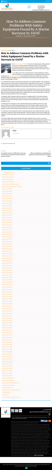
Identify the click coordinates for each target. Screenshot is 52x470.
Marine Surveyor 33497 (7, 368)
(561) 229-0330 (41, 6)
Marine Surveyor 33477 (7, 339)
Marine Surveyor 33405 (7, 200)
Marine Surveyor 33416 (7, 227)
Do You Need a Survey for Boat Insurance (11, 184)
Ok (26, 468)
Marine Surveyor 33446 (7, 287)
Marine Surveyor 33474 (7, 334)
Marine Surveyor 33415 (7, 224)
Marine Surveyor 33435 (7, 270)
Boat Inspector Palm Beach (8, 174)
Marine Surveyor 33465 (7, 315)
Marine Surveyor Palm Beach (8, 380)
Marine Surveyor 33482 (7, 349)
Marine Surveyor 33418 (7, 232)
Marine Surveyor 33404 (7, 198)
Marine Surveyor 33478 (29, 36)
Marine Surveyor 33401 (7, 191)
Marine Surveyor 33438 (7, 277)
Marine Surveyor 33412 (7, 217)
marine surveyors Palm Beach (8, 385)
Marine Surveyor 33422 (7, 241)
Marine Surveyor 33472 (7, 330)
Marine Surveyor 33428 (7, 253)
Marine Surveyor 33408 (7, 208)
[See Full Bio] (19, 133)
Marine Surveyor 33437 (7, 275)
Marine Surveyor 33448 (7, 291)
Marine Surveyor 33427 (7, 251)
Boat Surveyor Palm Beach (8, 176)
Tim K (12, 50)
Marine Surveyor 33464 (7, 313)
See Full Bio (16, 133)
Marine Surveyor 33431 (7, 260)
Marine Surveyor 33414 (7, 222)
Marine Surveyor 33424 (7, 244)
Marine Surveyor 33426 (7, 248)
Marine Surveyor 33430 (7, 258)
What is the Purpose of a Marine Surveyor (11, 397)
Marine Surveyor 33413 (7, 220)
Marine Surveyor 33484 (7, 354)
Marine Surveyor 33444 (7, 282)
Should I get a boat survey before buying (10, 389)
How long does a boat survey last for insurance (12, 186)
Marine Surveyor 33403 (7, 196)
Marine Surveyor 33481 (7, 346)
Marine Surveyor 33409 (7, 210)
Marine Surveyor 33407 (7, 205)
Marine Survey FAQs (38, 455)
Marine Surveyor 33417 (7, 229)
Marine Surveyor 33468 (7, 323)
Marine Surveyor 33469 (7, 325)
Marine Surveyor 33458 (7, 299)
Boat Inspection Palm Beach (8, 172)
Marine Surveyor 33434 (7, 267)
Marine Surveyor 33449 (7, 294)
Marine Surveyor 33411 (7, 215)
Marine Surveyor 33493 (7, 363)
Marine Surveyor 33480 (7, 344)
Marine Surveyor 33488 (7, 361)
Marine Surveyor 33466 (7, 318)
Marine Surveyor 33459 (7, 301)
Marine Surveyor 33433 (7, 265)
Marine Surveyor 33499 (7, 373)
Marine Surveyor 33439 (7, 279)
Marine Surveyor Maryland (7, 378)
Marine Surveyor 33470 (7, 327)
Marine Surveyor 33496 (7, 366)
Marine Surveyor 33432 (7, 263)
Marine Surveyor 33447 (7, 289)
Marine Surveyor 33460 (7, 303)
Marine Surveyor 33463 (7, 311)
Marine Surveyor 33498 (7, 370)
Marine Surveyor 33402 (7, 193)
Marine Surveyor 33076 (7, 188)
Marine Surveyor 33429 (7, 255)
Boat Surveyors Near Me (7, 179)
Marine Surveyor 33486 (7, 356)
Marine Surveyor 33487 (7, 358)
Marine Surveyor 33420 (7, 236)
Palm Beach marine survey (8, 387)
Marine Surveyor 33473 (7, 332)
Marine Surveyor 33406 (7, 203)
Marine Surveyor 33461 (7, 306)
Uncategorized (5, 394)
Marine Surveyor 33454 (7, 296)
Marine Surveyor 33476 (7, 337)
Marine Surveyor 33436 (7, 272)
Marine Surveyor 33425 (7, 246)
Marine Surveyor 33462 (7, 308)
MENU (5, 1)
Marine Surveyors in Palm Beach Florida (10, 382)
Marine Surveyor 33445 (7, 284)
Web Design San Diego (22, 418)
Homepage (18, 36)
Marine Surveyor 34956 (7, 375)
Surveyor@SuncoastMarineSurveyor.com (41, 10)
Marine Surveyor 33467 (7, 320)
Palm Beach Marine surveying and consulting (23, 417)
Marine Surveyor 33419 (7, 234)
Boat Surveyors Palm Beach (8, 181)
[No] (50, 466)
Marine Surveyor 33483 (7, 351)
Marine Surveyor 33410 (7, 212)
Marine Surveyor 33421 (7, 239)
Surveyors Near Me (6, 392)
